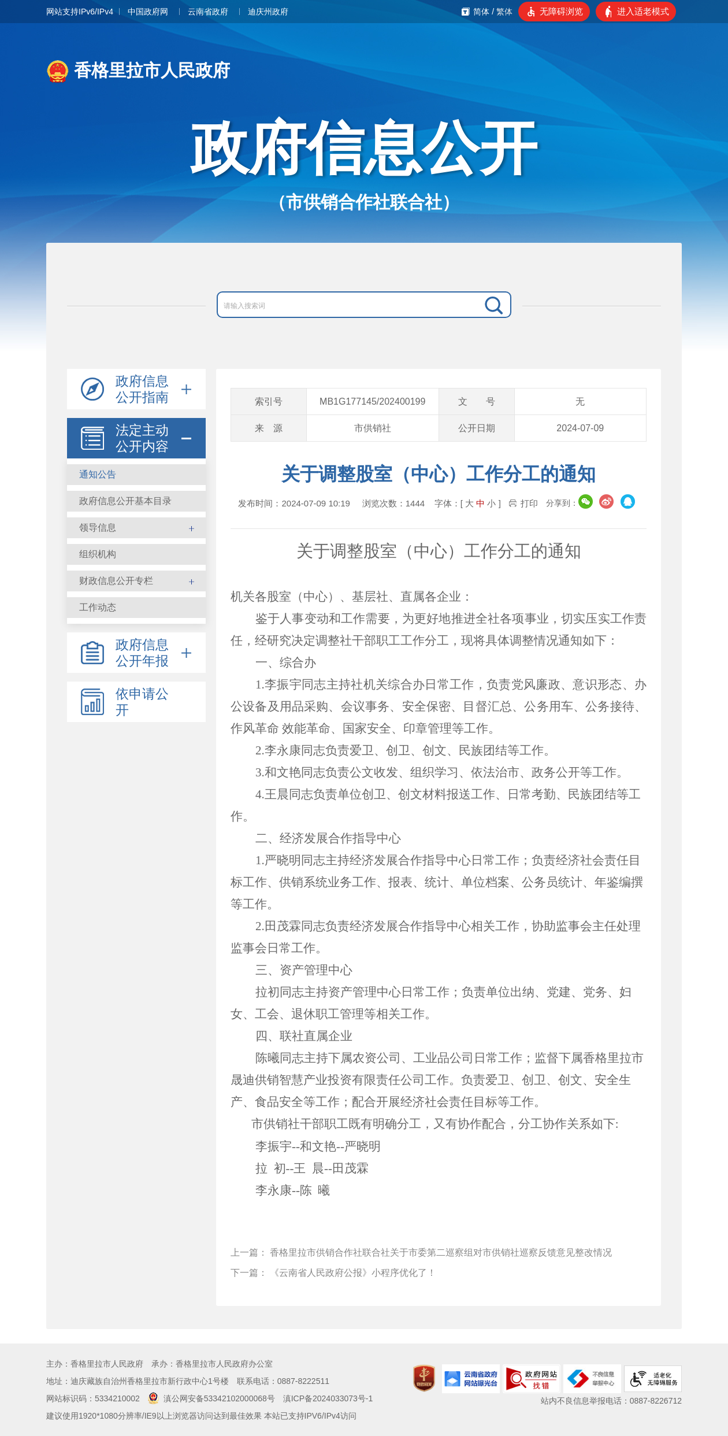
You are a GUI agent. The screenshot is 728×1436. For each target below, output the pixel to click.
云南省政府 (208, 11)
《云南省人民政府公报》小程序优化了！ (353, 1273)
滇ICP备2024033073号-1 (328, 1398)
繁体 (504, 11)
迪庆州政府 (268, 11)
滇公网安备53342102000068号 (211, 1398)
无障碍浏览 (561, 11)
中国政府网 (148, 11)
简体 (481, 11)
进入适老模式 (643, 11)
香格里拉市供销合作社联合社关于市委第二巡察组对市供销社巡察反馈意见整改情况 (441, 1252)
